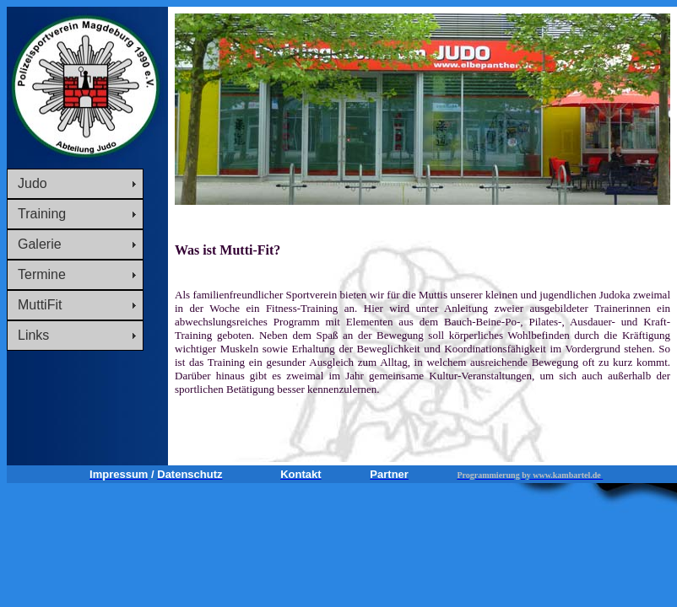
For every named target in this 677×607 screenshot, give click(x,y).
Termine (42, 274)
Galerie (40, 244)
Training (42, 214)
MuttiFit (40, 305)
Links (33, 335)
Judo (32, 183)
